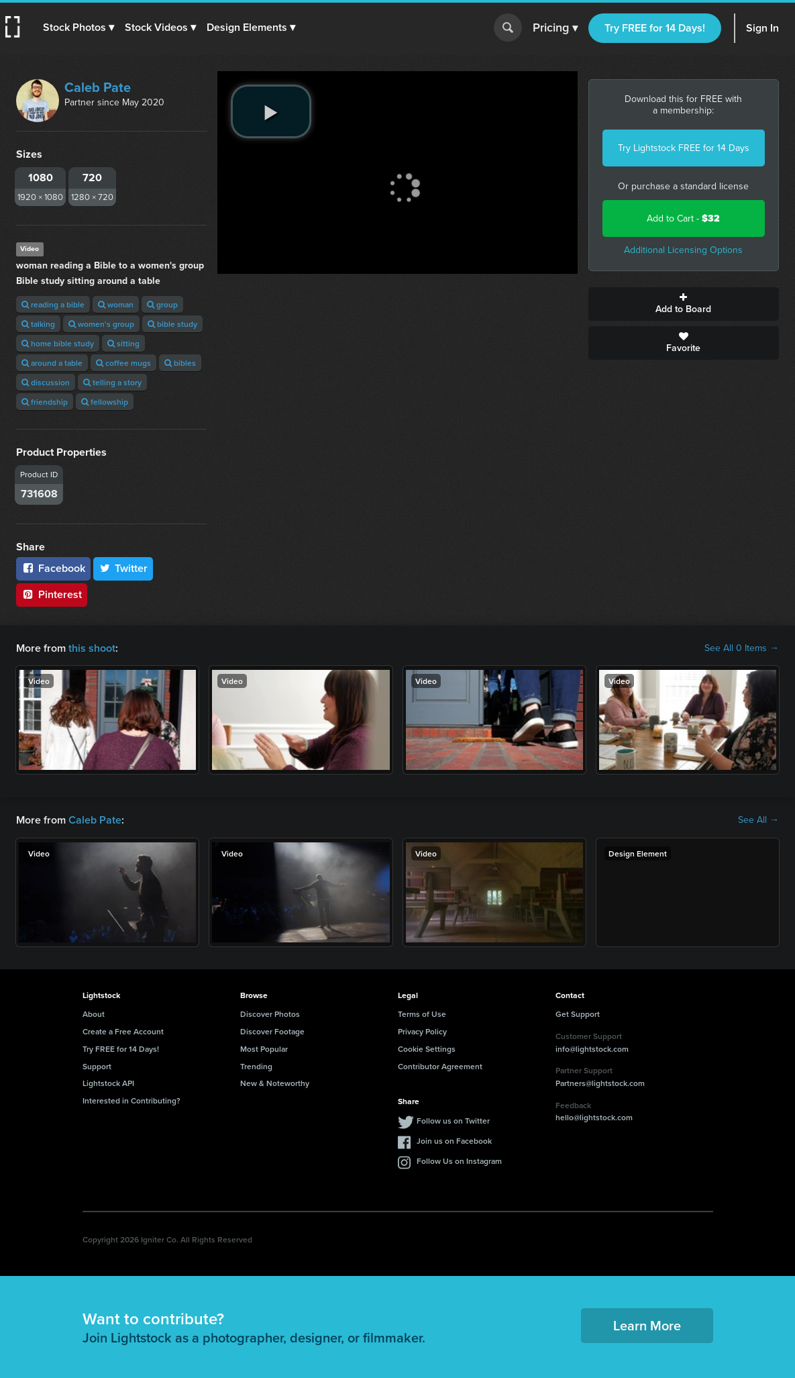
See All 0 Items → (741, 648)
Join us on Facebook (454, 1140)
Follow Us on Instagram (459, 1161)
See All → (758, 820)
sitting (123, 343)
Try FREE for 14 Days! (654, 28)
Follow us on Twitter (453, 1120)
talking (38, 324)
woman (116, 304)
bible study (172, 324)
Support (97, 1066)
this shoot (91, 648)
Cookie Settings (427, 1048)
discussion (45, 382)
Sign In (762, 28)
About (94, 1014)
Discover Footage (272, 1031)
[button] (78, 27)
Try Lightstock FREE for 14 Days (683, 148)
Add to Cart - (683, 218)
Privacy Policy (422, 1031)
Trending (256, 1066)
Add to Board (683, 304)
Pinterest (51, 594)
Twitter (123, 568)
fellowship (104, 401)
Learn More (647, 1325)
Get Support (577, 1014)
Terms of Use (422, 1014)
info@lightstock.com (592, 1048)
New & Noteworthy (274, 1083)
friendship (44, 401)
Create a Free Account (123, 1031)
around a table (52, 362)
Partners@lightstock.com (600, 1083)
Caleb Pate (97, 87)
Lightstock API (108, 1083)
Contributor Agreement (440, 1066)
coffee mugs (123, 362)
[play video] (271, 111)
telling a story (112, 382)
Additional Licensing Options (683, 250)
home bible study (57, 343)
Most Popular (264, 1048)
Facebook (53, 568)
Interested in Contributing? (131, 1100)
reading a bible (53, 304)
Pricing (555, 28)
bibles (180, 362)
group (162, 304)
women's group (101, 324)
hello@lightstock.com (594, 1117)
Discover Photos (270, 1014)
